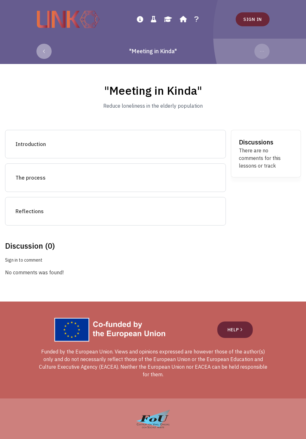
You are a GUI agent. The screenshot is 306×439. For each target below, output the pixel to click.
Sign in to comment (23, 260)
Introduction (31, 144)
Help (235, 330)
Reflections (30, 211)
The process (31, 178)
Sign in (252, 19)
